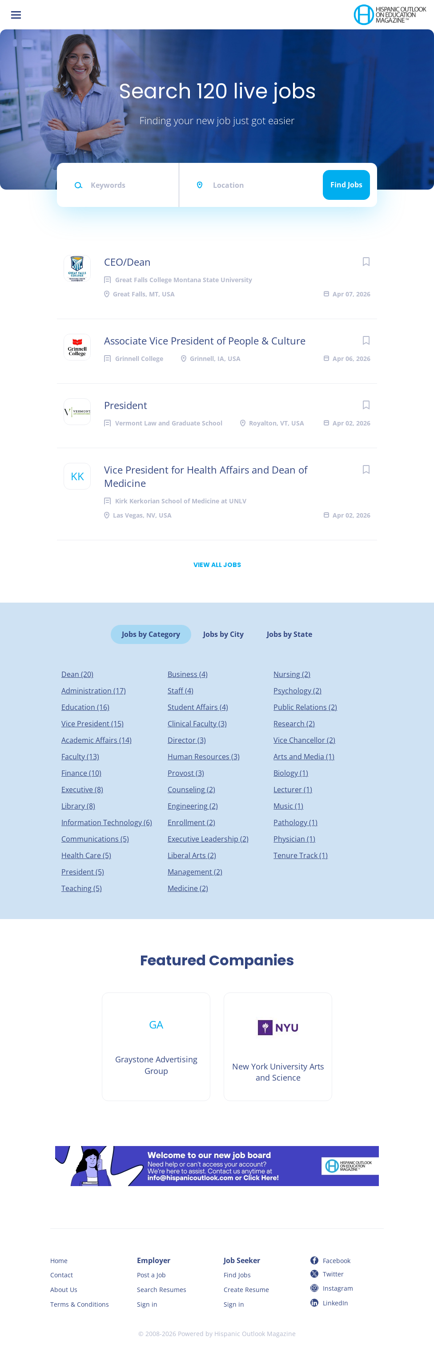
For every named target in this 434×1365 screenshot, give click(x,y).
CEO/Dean (127, 261)
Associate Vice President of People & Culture (204, 340)
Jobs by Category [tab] (151, 634)
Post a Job (151, 1275)
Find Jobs (346, 185)
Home (59, 1260)
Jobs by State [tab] (289, 634)
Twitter (333, 1274)
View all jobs (217, 564)
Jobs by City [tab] (223, 634)
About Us (63, 1289)
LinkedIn (335, 1303)
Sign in (147, 1304)
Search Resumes (161, 1289)
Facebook (336, 1260)
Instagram (338, 1288)
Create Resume (246, 1289)
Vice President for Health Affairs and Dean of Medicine (205, 476)
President (125, 405)
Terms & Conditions (79, 1304)
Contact (61, 1275)
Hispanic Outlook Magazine (255, 1333)
